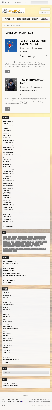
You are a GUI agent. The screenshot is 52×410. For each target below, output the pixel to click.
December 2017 (7, 145)
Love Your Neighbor (9, 328)
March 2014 (6, 214)
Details (7, 72)
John (34, 57)
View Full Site (26, 395)
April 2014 (6, 212)
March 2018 (6, 138)
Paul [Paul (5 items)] (11, 246)
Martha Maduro (8, 268)
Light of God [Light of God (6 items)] (35, 243)
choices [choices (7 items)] (20, 236)
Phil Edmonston (8, 278)
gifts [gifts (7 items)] (12, 241)
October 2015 (7, 183)
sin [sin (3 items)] (18, 248)
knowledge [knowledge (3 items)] (28, 243)
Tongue (5, 348)
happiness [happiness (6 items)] (31, 241)
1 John (31, 55)
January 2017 (7, 171)
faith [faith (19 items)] (32, 239)
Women (5, 357)
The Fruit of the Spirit (10, 383)
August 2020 (7, 121)
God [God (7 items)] (16, 241)
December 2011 (7, 221)
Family (5, 314)
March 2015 (6, 200)
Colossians (43, 55)
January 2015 (7, 202)
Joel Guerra (7, 266)
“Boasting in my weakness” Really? (32, 81)
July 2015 (6, 190)
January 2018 (7, 142)
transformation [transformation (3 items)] (8, 250)
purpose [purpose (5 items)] (25, 246)
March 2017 (6, 166)
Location (14, 2)
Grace (5, 324)
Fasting (5, 316)
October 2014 (7, 207)
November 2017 (7, 147)
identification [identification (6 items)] (7, 243)
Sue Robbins (7, 283)
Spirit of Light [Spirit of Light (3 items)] (24, 248)
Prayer (5, 336)
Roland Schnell (8, 280)
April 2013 (6, 217)
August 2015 (7, 188)
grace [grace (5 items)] (20, 241)
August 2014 (7, 209)
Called (5, 297)
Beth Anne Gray (38, 48)
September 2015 (8, 185)
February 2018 (7, 140)
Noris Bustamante (9, 271)
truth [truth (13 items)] (15, 250)
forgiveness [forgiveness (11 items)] (7, 241)
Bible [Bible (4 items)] (9, 236)
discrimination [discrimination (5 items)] (20, 239)
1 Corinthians (25, 55)
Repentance (7, 338)
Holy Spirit (25, 51)
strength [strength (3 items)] (31, 248)
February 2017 (7, 169)
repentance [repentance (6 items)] (37, 246)
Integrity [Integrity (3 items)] (14, 243)
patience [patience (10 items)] (6, 246)
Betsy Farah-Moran (9, 263)
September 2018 (8, 126)
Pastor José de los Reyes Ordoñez (14, 275)
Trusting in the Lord (10, 385)
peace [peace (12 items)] (15, 246)
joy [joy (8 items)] (23, 243)
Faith (23, 90)
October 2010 (7, 224)
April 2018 (6, 135)
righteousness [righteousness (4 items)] (7, 248)
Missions (6, 333)
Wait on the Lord (9, 355)
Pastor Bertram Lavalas (11, 273)
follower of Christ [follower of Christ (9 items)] (39, 239)
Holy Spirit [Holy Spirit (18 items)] (37, 241)
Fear (4, 319)
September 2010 (8, 226)
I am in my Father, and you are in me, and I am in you (33, 42)
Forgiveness (28, 90)
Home (9, 2)
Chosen (5, 300)
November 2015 (7, 181)
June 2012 (6, 219)
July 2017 (6, 157)
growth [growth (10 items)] (25, 241)
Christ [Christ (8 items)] (25, 236)
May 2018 (6, 133)
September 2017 (8, 152)
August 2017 (7, 154)
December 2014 (7, 205)
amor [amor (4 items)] (5, 236)
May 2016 (6, 178)
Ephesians (24, 57)
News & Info (15, 399)
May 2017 (6, 161)
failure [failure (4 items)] (27, 239)
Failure (5, 309)
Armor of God (7, 295)
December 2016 (7, 173)
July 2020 (6, 123)
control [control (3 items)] (14, 239)
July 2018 (6, 128)
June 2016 (6, 176)
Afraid (5, 293)
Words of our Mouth (10, 360)
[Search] (39, 2)
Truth (5, 352)
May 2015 (6, 195)
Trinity (5, 350)
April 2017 (6, 164)
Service (5, 343)
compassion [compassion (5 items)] (7, 239)
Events (8, 399)
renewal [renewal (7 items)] (31, 246)
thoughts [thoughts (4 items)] (43, 248)
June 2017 (6, 159)
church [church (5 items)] (44, 236)
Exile (4, 307)
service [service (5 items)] (14, 248)
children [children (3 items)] (14, 236)
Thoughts (6, 345)
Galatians (30, 57)
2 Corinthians (16, 25)
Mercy (5, 331)
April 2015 (6, 197)
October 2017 (7, 150)
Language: (19, 401)
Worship (6, 362)
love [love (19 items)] (41, 243)
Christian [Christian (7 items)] (30, 236)
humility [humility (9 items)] (44, 241)
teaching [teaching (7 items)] (37, 248)
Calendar (19, 2)
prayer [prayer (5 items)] (19, 246)
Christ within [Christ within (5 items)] (37, 236)
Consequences (8, 304)
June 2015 (6, 193)
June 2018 (6, 130)
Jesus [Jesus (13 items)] (19, 243)
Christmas (6, 302)
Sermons (9, 25)
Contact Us (25, 2)
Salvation (6, 340)
